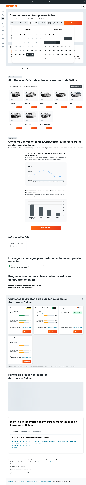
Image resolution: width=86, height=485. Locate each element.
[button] (84, 2)
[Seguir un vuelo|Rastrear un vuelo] (3, 26)
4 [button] (36, 38)
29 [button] (24, 55)
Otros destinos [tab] (37, 431)
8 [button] (24, 42)
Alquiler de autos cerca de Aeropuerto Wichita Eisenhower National (22, 442)
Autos (18, 481)
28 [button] (20, 55)
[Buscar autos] (3, 18)
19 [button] (40, 46)
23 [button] (28, 51)
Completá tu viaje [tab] (25, 431)
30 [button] (28, 55)
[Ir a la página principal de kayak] (11, 6)
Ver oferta (18, 106)
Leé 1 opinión (17, 313)
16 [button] (28, 46)
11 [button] (36, 42)
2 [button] (28, 38)
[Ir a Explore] (3, 23)
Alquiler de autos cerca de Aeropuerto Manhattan (45, 442)
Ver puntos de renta (26, 327)
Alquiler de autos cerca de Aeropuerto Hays (67, 442)
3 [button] (32, 38)
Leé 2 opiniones (42, 313)
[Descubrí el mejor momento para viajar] (3, 30)
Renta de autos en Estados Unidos (29, 481)
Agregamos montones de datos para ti (46, 470)
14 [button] (20, 46)
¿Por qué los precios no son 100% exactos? (46, 473)
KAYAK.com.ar (11, 481)
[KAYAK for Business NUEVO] (3, 34)
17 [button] (32, 46)
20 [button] (16, 51)
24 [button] (32, 51)
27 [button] (16, 55)
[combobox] (17, 19)
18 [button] (36, 46)
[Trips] (3, 38)
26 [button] (40, 51)
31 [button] (32, 55)
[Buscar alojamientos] (3, 15)
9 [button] (28, 42)
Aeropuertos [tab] (14, 431)
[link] (46, 228)
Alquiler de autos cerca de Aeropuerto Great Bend (22, 446)
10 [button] (32, 42)
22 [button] (24, 51)
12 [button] (40, 42)
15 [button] (24, 46)
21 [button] (20, 51)
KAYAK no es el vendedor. (46, 467)
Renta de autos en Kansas (45, 481)
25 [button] (36, 51)
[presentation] (82, 299)
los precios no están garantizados (46, 461)
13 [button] (16, 46)
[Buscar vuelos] (3, 11)
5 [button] (40, 38)
